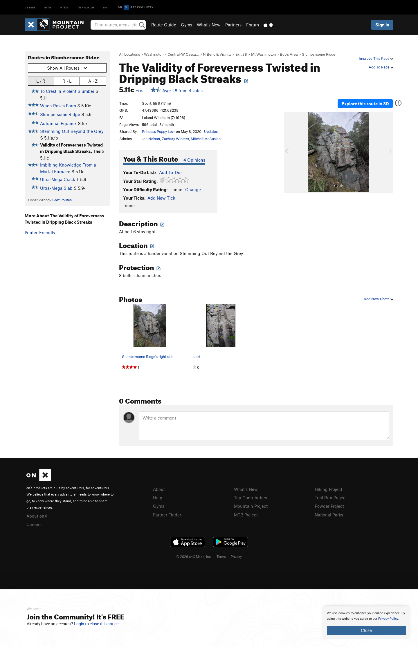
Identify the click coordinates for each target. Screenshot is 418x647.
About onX (36, 515)
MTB (48, 7)
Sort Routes (62, 200)
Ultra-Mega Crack (57, 179)
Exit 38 (241, 54)
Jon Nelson (151, 138)
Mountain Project (251, 506)
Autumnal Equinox (58, 123)
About (159, 489)
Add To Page (381, 67)
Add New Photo (378, 299)
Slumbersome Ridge (318, 54)
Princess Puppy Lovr (158, 131)
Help (157, 497)
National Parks (329, 514)
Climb (30, 7)
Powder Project (329, 506)
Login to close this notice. (97, 623)
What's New (209, 24)
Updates (211, 131)
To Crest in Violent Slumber (67, 91)
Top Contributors (250, 497)
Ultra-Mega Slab (56, 188)
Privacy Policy (388, 619)
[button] (290, 152)
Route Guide (163, 24)
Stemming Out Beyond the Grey (71, 131)
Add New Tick (161, 197)
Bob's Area (289, 54)
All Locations (129, 54)
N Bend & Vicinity (217, 54)
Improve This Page (376, 58)
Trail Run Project (331, 497)
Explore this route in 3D (365, 103)
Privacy (236, 556)
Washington (153, 54)
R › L (66, 81)
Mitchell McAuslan (206, 138)
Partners (233, 24)
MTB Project (246, 514)
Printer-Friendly (40, 232)
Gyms (186, 24)
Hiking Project (328, 489)
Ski (106, 7)
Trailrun (85, 7)
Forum (252, 24)
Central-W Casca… (183, 54)
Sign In (382, 24)
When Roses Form (58, 105)
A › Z (93, 81)
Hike (64, 7)
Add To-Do (169, 172)
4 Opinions (194, 159)
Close (366, 630)
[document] (366, 622)
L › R (40, 81)
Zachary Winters (175, 138)
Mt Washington (263, 54)
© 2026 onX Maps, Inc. (194, 556)
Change (193, 189)
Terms (221, 556)
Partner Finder (167, 514)
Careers (34, 524)
